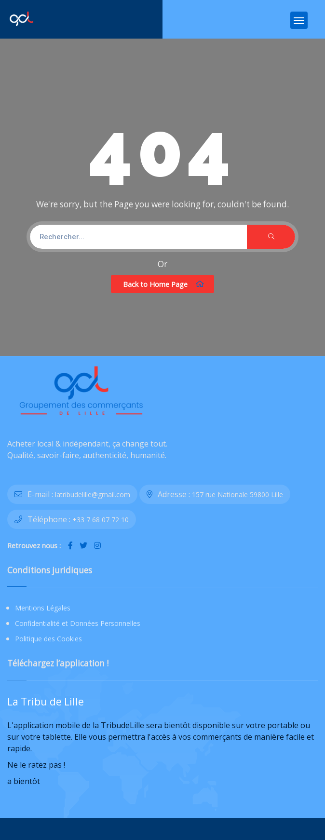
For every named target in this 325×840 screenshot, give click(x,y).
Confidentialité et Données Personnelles (77, 623)
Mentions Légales (42, 607)
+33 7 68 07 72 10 (100, 519)
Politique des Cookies (48, 638)
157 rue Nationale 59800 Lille (237, 494)
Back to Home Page (163, 284)
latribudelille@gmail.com (92, 494)
